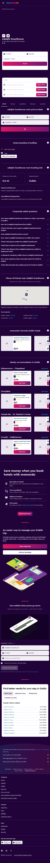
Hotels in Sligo (8, 728)
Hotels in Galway (9, 707)
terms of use (25, 671)
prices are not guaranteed (42, 749)
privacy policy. (34, 671)
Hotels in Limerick (9, 717)
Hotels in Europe (17, 769)
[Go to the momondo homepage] (12, 3)
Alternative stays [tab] (20, 693)
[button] (3, 3)
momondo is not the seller (26, 755)
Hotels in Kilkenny (9, 712)
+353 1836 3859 (7, 47)
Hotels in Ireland (28, 769)
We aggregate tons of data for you (26, 758)
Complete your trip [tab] (10, 697)
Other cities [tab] (8, 693)
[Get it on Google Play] (6, 842)
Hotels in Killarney (9, 714)
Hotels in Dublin (39, 769)
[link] (22, 383)
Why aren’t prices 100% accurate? (26, 762)
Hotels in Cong (8, 720)
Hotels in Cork (8, 709)
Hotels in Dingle (8, 722)
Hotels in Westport (9, 733)
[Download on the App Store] (17, 842)
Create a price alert (28, 505)
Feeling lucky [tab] (33, 693)
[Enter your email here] (26, 658)
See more (44, 368)
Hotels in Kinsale (8, 725)
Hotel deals (8, 769)
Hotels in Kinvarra (9, 730)
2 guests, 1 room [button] (9, 59)
